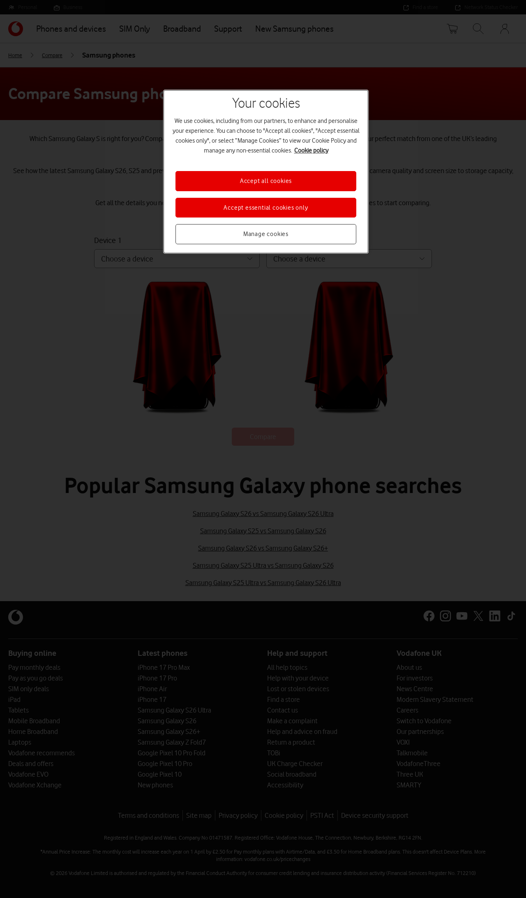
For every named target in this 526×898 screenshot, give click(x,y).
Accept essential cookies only (266, 207)
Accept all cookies (266, 181)
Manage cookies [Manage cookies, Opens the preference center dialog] (265, 234)
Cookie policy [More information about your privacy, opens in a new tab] (311, 150)
